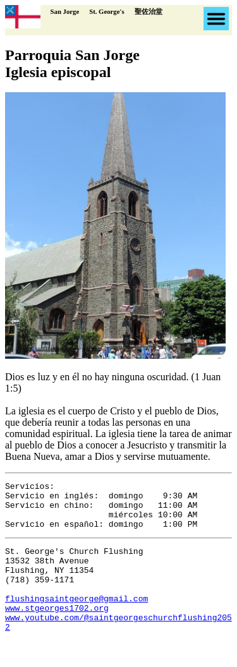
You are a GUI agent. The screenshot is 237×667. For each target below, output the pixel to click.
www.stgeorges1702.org (57, 630)
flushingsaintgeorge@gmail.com (76, 619)
